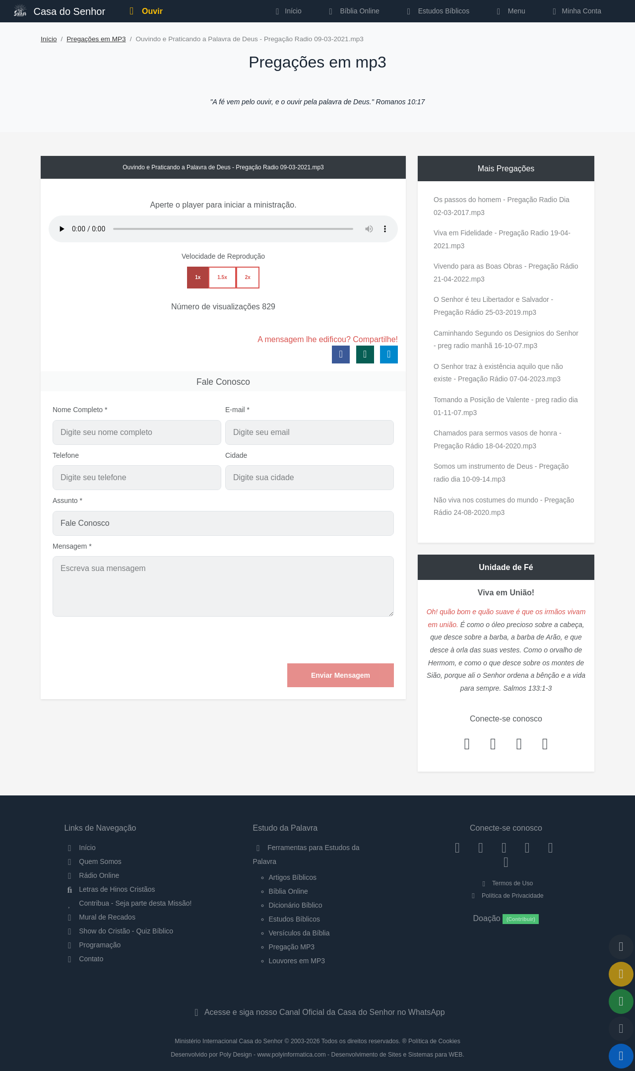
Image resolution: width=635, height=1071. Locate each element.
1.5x (222, 277)
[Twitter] (504, 848)
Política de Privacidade (505, 895)
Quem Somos (93, 861)
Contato (84, 959)
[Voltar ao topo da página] (621, 946)
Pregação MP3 (292, 947)
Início (49, 39)
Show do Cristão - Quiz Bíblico (119, 931)
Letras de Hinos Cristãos (109, 889)
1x (197, 277)
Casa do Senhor (59, 10)
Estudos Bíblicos (436, 11)
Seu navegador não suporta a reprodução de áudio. (223, 228)
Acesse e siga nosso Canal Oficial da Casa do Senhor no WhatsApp (317, 1012)
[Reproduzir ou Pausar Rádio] (621, 1056)
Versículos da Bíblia (299, 933)
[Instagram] (481, 848)
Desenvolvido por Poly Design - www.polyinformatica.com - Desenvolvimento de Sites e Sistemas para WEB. (317, 1054)
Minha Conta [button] (575, 11)
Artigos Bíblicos (293, 877)
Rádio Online (92, 875)
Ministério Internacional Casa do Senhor (229, 1041)
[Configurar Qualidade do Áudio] (621, 1028)
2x (248, 277)
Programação (92, 945)
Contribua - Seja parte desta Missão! (128, 903)
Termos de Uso (506, 883)
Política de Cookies (434, 1041)
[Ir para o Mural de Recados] (621, 974)
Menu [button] (509, 11)
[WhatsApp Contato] (550, 848)
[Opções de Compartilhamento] (621, 1001)
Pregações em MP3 (96, 39)
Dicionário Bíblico (295, 905)
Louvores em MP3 (297, 961)
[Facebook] (457, 848)
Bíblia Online (352, 11)
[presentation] (318, 640)
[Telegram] (506, 862)
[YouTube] (527, 848)
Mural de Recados (99, 917)
